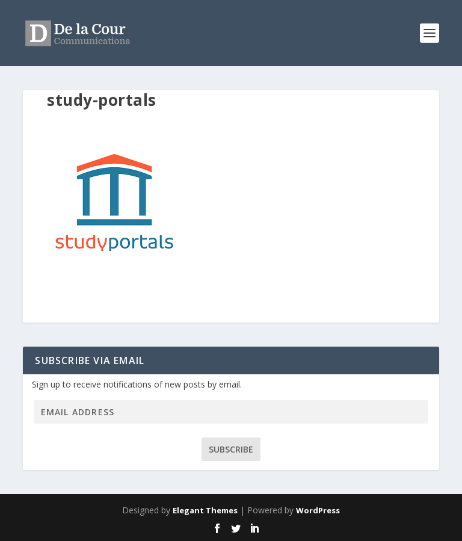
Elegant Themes (205, 510)
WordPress (318, 510)
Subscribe (231, 449)
